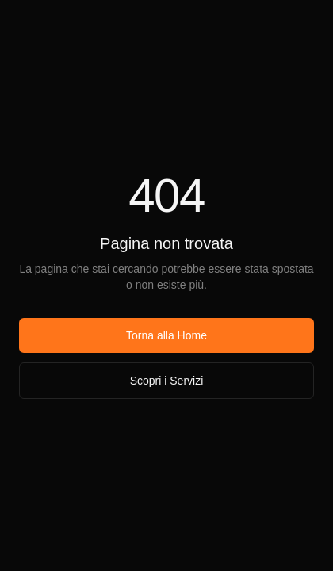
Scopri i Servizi (167, 380)
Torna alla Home (166, 335)
